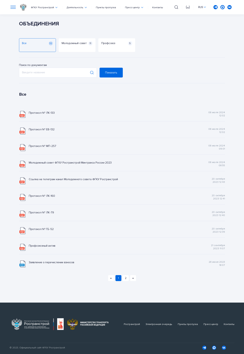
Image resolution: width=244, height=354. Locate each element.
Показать (111, 72)
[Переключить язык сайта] (202, 7)
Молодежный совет (77, 43)
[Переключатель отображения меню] (13, 7)
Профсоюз (116, 43)
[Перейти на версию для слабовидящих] (188, 7)
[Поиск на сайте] (176, 7)
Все (37, 43)
